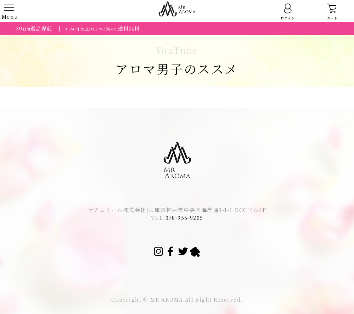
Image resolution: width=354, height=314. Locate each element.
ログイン (288, 12)
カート (332, 12)
